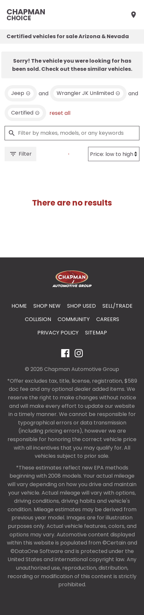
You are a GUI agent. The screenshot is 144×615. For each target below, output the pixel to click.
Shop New (47, 306)
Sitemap (96, 332)
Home (19, 306)
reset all (59, 113)
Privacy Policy (58, 332)
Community (74, 319)
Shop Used (81, 306)
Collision (38, 319)
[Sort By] (113, 154)
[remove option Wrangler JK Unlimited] (88, 93)
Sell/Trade (117, 306)
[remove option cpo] (25, 113)
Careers (107, 319)
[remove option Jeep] (21, 93)
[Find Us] (133, 14)
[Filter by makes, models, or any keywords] (72, 133)
